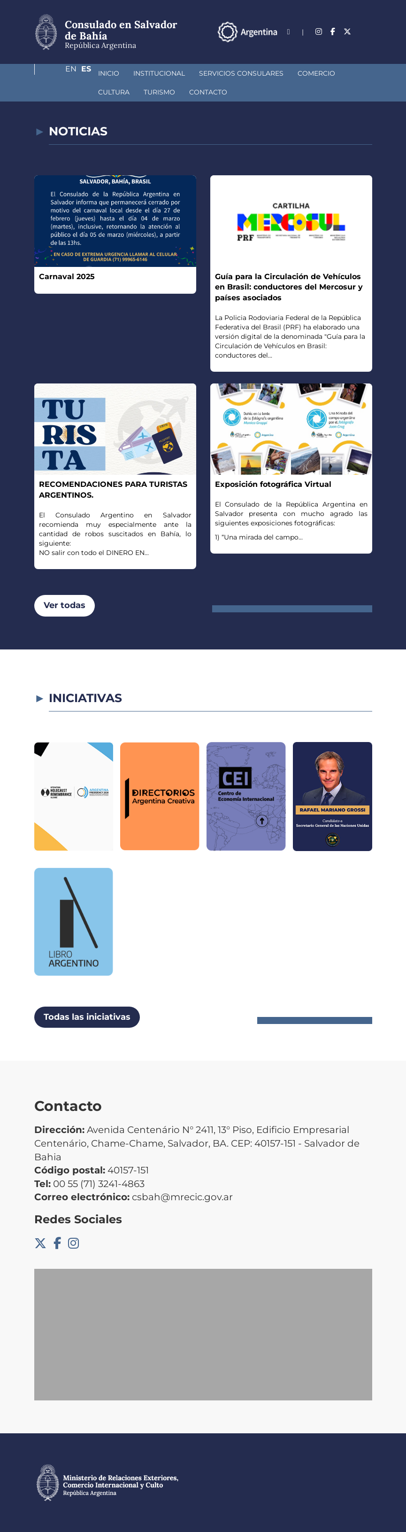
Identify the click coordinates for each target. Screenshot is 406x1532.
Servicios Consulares (191, 73)
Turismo (64, 92)
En (348, 45)
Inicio (58, 73)
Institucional (109, 73)
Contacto (113, 92)
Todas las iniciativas (87, 1017)
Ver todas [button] (64, 605)
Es (367, 45)
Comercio (266, 73)
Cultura (315, 73)
